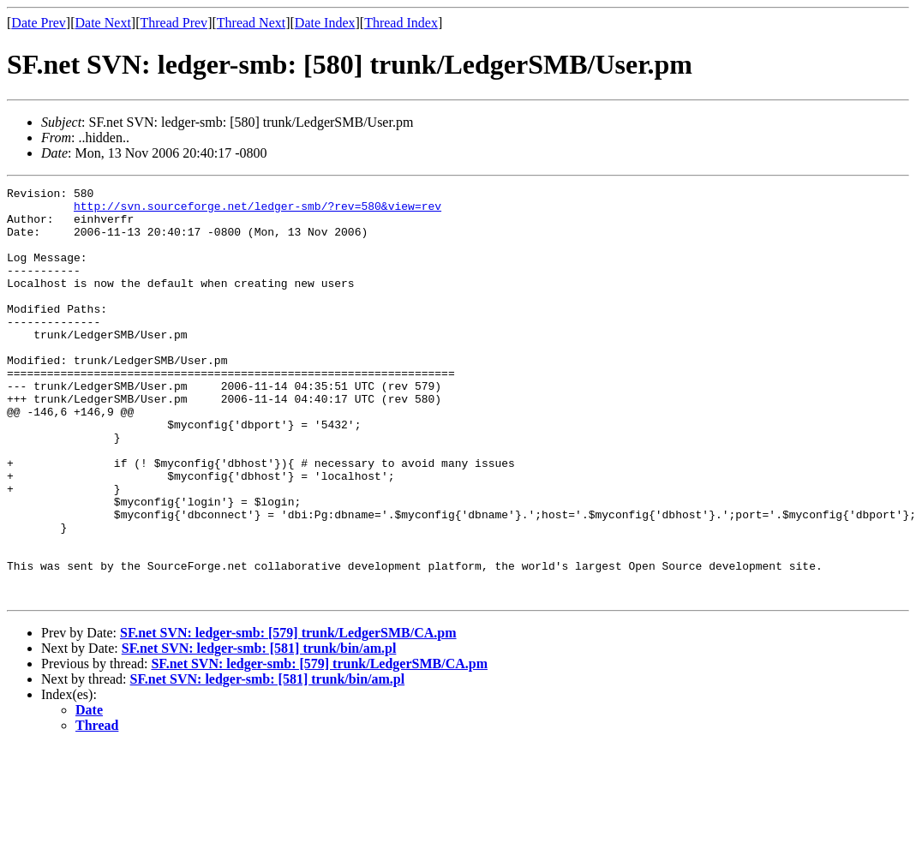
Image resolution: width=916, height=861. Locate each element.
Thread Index (401, 22)
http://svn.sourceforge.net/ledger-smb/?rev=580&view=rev (257, 210)
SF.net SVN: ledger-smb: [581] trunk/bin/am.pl (259, 730)
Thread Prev (173, 22)
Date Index (325, 22)
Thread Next (251, 22)
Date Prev (38, 22)
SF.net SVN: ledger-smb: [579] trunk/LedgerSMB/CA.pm (288, 715)
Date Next (103, 22)
